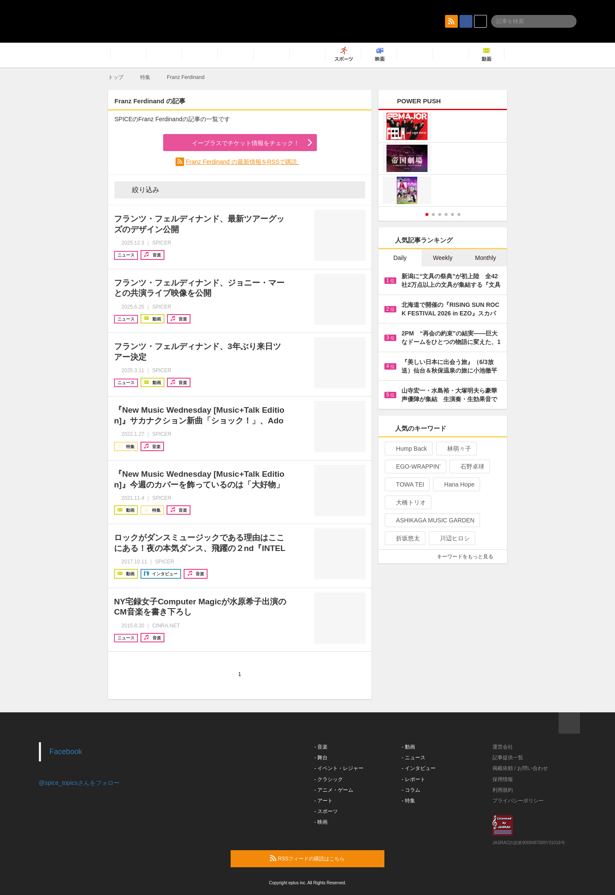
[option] (442, 159)
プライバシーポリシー (518, 801)
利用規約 (502, 790)
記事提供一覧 (507, 758)
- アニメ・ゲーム (333, 790)
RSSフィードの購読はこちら (324, 858)
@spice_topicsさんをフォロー (79, 782)
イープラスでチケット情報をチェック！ (235, 143)
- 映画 (321, 822)
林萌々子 (455, 448)
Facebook (66, 751)
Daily (400, 257)
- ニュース (413, 758)
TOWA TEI (406, 484)
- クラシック (328, 779)
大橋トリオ (407, 502)
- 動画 (408, 747)
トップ (115, 77)
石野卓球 (468, 466)
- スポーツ (326, 811)
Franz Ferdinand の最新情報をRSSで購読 (242, 161)
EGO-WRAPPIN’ (414, 466)
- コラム (411, 790)
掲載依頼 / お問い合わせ (520, 768)
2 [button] (433, 214)
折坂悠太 (404, 538)
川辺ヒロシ (451, 538)
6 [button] (458, 214)
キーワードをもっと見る (469, 557)
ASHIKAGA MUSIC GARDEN (431, 520)
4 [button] (446, 214)
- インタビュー (419, 768)
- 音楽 (321, 747)
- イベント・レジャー (338, 768)
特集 (145, 77)
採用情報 (502, 779)
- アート (323, 801)
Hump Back (408, 448)
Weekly (443, 257)
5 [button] (452, 214)
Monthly (485, 257)
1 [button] (426, 214)
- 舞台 (321, 758)
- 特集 (408, 801)
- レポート (413, 779)
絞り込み (139, 189)
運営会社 (502, 747)
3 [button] (439, 214)
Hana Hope (455, 484)
